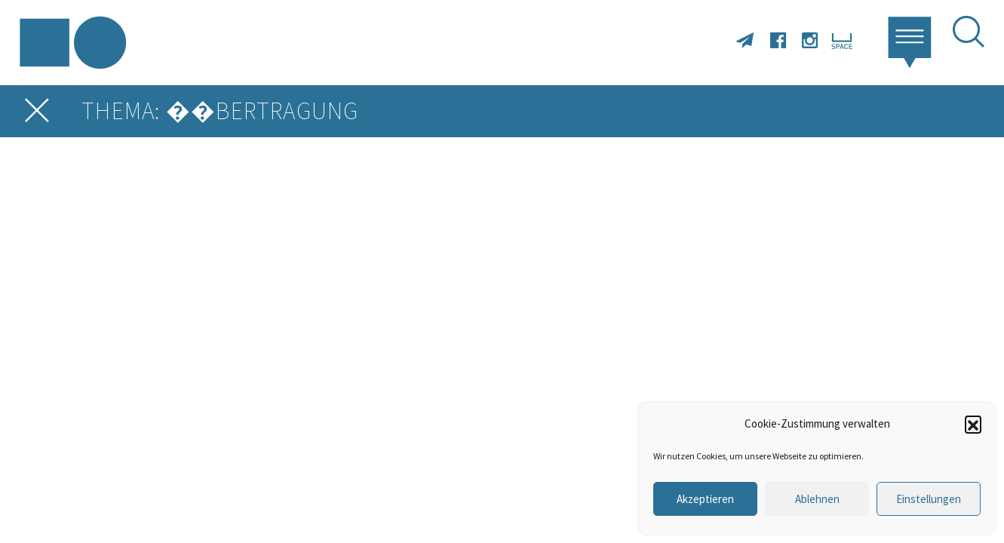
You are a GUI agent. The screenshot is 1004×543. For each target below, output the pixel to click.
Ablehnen (817, 499)
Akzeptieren (705, 499)
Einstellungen (928, 499)
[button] (973, 423)
